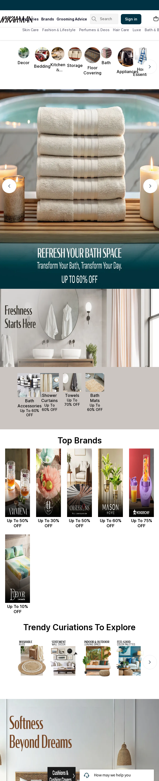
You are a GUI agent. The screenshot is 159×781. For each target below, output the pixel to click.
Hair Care (121, 30)
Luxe (137, 30)
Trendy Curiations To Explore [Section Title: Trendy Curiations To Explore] (79, 627)
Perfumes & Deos (94, 30)
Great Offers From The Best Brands (34, 5)
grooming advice (72, 19)
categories (28, 19)
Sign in (131, 19)
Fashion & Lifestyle (58, 30)
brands (47, 19)
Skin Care (30, 30)
